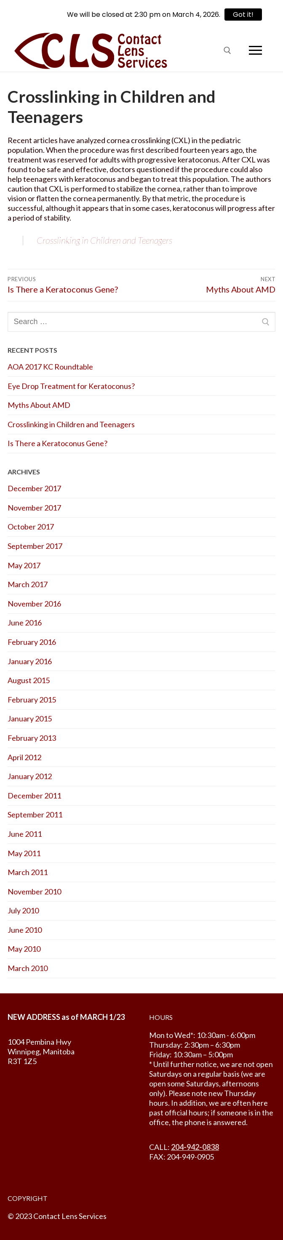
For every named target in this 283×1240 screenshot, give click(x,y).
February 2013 (32, 737)
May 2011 (24, 853)
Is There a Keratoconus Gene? (57, 443)
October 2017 (31, 526)
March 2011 (28, 872)
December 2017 (34, 488)
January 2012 (30, 776)
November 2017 (34, 507)
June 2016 (25, 622)
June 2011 (25, 833)
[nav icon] (255, 50)
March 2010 (28, 968)
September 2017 (35, 546)
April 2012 (24, 757)
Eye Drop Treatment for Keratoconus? (71, 386)
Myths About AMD (39, 405)
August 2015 (29, 680)
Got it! (243, 14)
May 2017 (24, 565)
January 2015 (30, 718)
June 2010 (25, 929)
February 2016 (32, 642)
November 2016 (34, 603)
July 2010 (23, 910)
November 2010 (34, 891)
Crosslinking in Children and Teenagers (104, 240)
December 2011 (34, 795)
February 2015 (32, 699)
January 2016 (30, 661)
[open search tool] (227, 50)
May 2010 (24, 948)
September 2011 (35, 814)
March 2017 (28, 584)
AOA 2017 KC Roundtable (50, 366)
